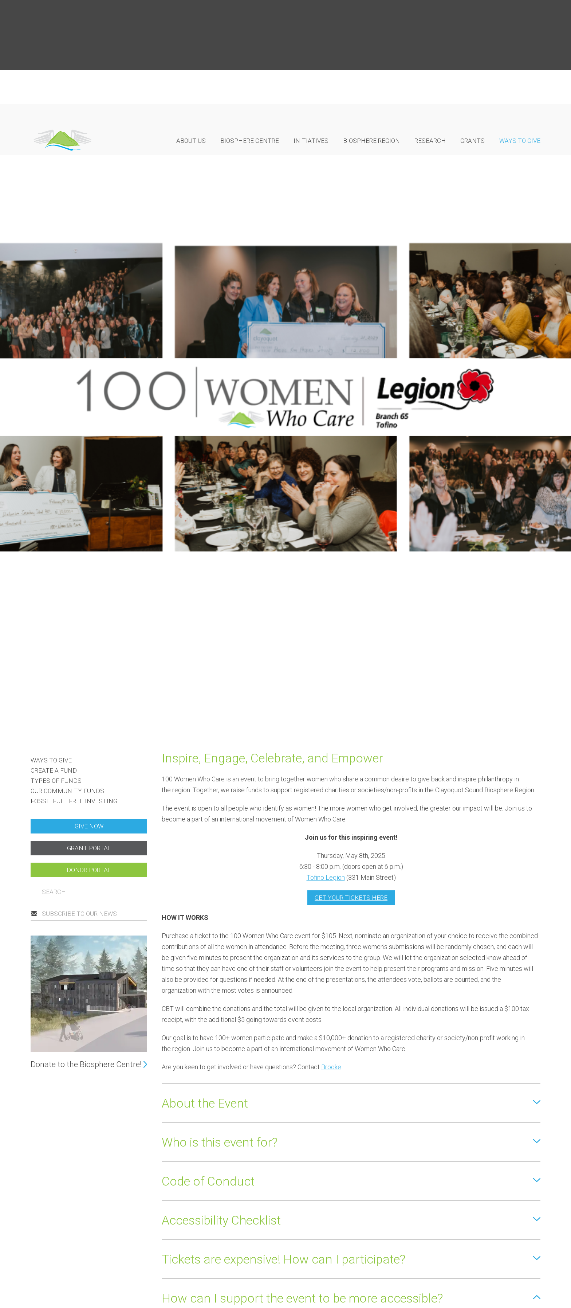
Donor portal (89, 476)
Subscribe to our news (79, 520)
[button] (351, 710)
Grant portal (89, 454)
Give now (89, 433)
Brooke (331, 674)
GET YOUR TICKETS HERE (351, 504)
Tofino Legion (326, 484)
